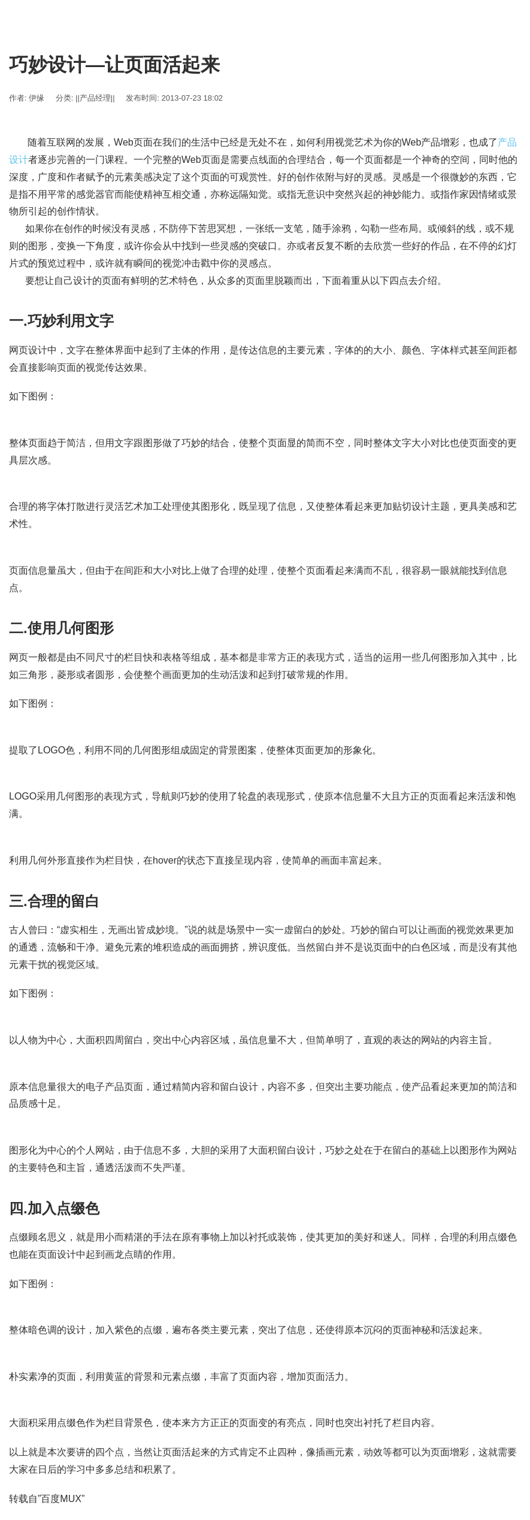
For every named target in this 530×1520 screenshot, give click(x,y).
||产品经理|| (95, 97)
